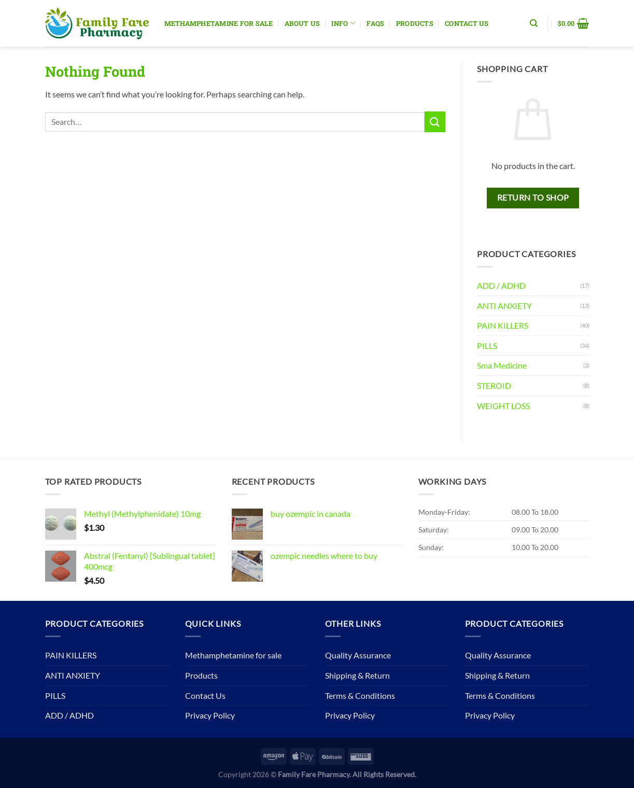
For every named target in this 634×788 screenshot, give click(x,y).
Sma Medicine (502, 365)
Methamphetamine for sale (218, 23)
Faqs (375, 23)
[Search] (534, 23)
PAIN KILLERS (502, 325)
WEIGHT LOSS (503, 406)
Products (414, 23)
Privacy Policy (210, 715)
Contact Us (467, 23)
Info (343, 23)
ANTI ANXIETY (504, 306)
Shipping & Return (357, 675)
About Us (302, 23)
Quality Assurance (358, 655)
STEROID (494, 385)
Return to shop (533, 197)
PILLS (487, 345)
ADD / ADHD (501, 285)
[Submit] (435, 121)
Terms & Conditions (360, 695)
